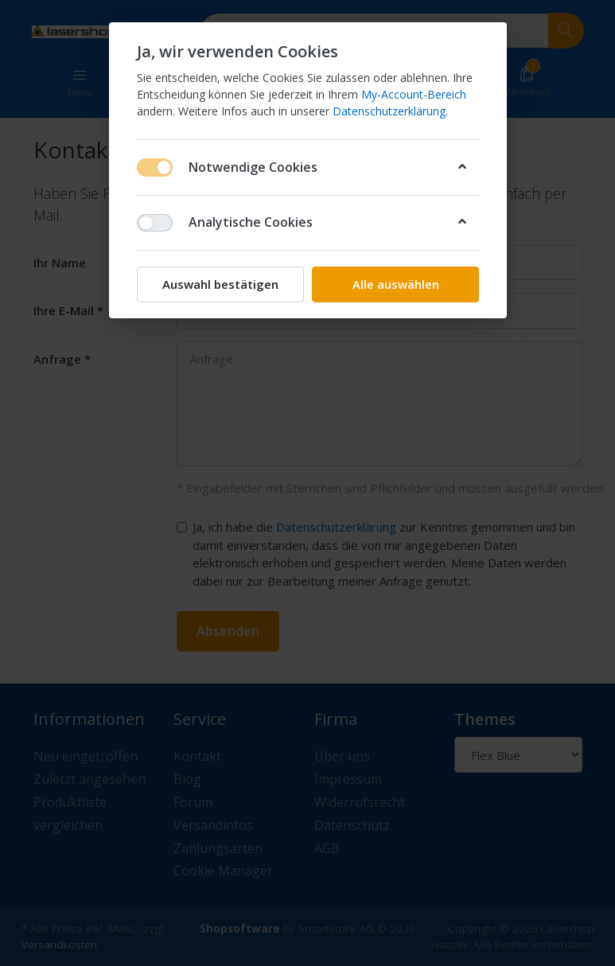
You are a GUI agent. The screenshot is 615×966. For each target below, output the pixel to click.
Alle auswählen (395, 284)
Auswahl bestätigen (220, 284)
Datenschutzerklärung (389, 111)
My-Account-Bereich (413, 94)
